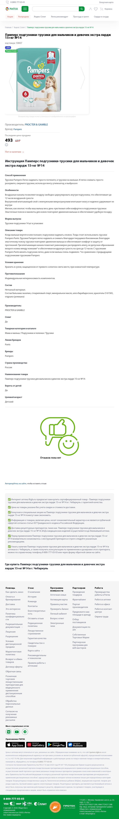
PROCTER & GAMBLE (36, 124)
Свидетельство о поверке (36, 644)
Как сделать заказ (14, 592)
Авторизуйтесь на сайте (15, 484)
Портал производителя (80, 605)
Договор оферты (14, 667)
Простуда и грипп (81, 17)
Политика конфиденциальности (15, 617)
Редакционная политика (35, 624)
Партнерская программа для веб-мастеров (80, 645)
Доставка (10, 604)
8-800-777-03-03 (13, 799)
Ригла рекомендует (59, 17)
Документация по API (81, 628)
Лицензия (11, 632)
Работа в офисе (102, 604)
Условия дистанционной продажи (14, 644)
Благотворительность (36, 612)
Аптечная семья (58, 595)
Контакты (33, 606)
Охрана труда (101, 617)
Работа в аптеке (103, 600)
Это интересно (13, 609)
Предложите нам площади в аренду (81, 613)
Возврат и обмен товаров (14, 660)
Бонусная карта (106, 2)
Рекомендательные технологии (37, 657)
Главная (8, 27)
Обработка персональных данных (13, 704)
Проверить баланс (59, 609)
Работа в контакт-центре (103, 610)
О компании (34, 592)
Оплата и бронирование (13, 598)
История (32, 597)
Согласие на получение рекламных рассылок (12, 715)
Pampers (17, 129)
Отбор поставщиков (79, 621)
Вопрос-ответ (57, 618)
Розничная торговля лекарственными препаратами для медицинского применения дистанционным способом (14, 686)
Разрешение (12, 636)
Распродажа (23, 17)
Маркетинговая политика (13, 653)
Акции (10, 17)
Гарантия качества (37, 638)
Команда (32, 601)
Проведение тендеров (78, 593)
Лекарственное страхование (35, 632)
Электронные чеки (57, 624)
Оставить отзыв (36, 618)
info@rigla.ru (90, 814)
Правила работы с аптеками (37, 664)
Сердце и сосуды (101, 17)
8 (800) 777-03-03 (45, 762)
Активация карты (59, 600)
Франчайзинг (79, 600)
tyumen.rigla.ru (95, 752)
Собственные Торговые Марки (80, 636)
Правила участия (58, 604)
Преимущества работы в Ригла (102, 593)
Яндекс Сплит (40, 17)
